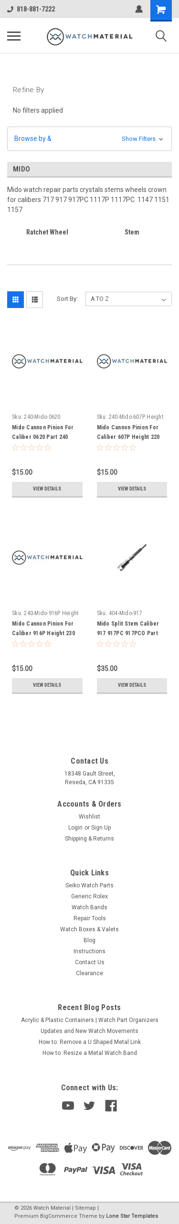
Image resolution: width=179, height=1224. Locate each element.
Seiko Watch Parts (89, 885)
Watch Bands (89, 907)
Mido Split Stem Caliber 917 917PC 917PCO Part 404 (128, 633)
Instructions (89, 951)
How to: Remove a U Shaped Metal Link (90, 1042)
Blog (89, 940)
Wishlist (89, 816)
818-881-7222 (31, 9)
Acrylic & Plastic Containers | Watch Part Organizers (89, 1020)
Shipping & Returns (89, 838)
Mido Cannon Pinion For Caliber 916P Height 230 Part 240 (43, 633)
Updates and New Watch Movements (89, 1031)
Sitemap (85, 1208)
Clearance (89, 973)
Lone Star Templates (132, 1216)
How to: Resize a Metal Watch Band (89, 1053)
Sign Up (101, 827)
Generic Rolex (89, 896)
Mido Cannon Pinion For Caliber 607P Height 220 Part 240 (128, 437)
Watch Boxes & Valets (89, 929)
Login (75, 827)
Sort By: (67, 298)
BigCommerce (58, 1216)
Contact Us (90, 962)
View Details (47, 488)
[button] (89, 139)
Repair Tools (90, 918)
